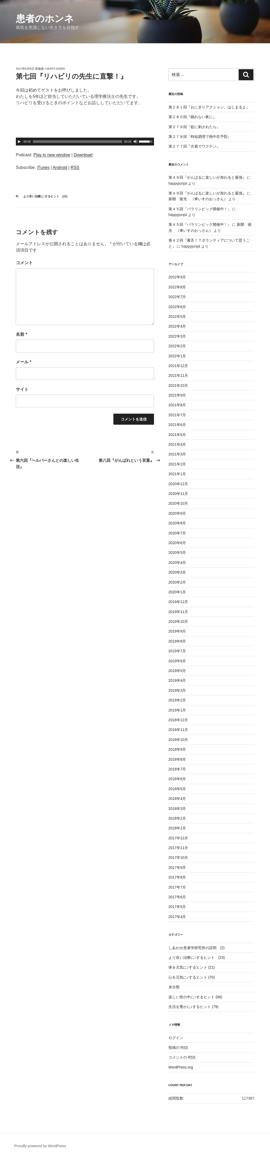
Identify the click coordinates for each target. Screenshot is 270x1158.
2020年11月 (178, 494)
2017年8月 (177, 877)
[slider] (77, 141)
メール (23, 362)
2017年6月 (177, 897)
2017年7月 (177, 887)
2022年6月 (177, 307)
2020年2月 (177, 582)
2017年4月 (177, 917)
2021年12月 (178, 366)
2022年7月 (177, 297)
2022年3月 (177, 336)
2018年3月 (177, 808)
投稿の (178, 1047)
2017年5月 (177, 907)
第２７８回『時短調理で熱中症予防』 (199, 136)
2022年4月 (177, 326)
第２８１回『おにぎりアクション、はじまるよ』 (209, 107)
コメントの (182, 1057)
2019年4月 (177, 680)
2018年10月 (178, 740)
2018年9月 (177, 749)
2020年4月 (177, 562)
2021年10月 (178, 385)
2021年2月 (177, 464)
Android (60, 167)
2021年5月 (177, 435)
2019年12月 (178, 602)
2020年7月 (177, 533)
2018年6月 (177, 779)
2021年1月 (177, 474)
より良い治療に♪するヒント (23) (45, 196)
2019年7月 (177, 651)
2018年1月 (177, 828)
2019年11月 (178, 612)
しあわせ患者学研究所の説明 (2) (196, 948)
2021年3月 (177, 454)
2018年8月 (177, 759)
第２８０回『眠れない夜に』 (192, 117)
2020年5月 (177, 552)
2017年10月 (178, 857)
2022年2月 (177, 346)
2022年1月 (177, 356)
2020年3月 (177, 572)
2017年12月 (178, 838)
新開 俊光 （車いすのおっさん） (198, 199)
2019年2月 (177, 700)
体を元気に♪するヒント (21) (191, 967)
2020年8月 (177, 523)
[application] (85, 142)
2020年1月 (177, 592)
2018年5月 (177, 789)
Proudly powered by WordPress (40, 1146)
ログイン (175, 1038)
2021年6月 (177, 425)
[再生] (19, 141)
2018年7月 (177, 769)
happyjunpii (55, 68)
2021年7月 (177, 415)
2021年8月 (177, 405)
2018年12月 (178, 720)
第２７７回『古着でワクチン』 (194, 146)
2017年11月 (178, 848)
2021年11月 (178, 375)
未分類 (174, 987)
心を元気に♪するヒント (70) (191, 977)
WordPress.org (180, 1067)
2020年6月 (177, 543)
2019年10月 (178, 621)
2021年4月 (177, 444)
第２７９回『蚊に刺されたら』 (194, 127)
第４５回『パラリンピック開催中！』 (199, 209)
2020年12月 (178, 484)
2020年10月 (178, 503)
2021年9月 (177, 395)
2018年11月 (178, 730)
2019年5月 (177, 671)
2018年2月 (177, 818)
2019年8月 (177, 641)
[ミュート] (135, 141)
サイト (22, 389)
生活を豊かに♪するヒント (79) (193, 1007)
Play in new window (51, 155)
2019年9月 (177, 631)
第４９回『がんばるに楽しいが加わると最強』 (207, 177)
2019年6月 (177, 661)
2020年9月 (177, 513)
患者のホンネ (45, 18)
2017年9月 (177, 867)
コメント (24, 262)
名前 (21, 334)
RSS (75, 167)
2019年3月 (177, 690)
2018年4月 (177, 798)
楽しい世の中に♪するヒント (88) (195, 997)
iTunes (43, 167)
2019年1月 (177, 710)
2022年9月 (177, 277)
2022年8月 (177, 287)
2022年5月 (177, 316)
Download (83, 155)
